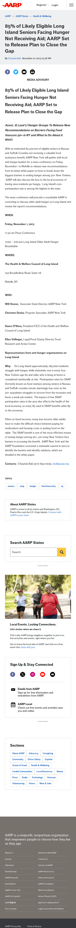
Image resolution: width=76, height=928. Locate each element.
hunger (33, 486)
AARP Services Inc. (46, 871)
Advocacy (33, 753)
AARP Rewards (11, 877)
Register (42, 4)
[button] (71, 5)
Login (55, 4)
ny (62, 486)
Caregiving (48, 753)
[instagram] (32, 674)
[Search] (62, 552)
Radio (24, 777)
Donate (8, 859)
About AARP (18, 753)
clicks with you (27, 647)
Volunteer (9, 865)
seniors (11, 486)
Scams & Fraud (19, 765)
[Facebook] (7, 71)
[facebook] (12, 674)
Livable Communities (22, 771)
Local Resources (44, 771)
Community (17, 759)
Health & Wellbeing (42, 16)
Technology (37, 777)
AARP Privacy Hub (13, 926)
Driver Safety (34, 759)
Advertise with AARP (47, 852)
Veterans (51, 777)
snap (22, 486)
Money (60, 771)
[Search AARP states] (34, 552)
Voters (32, 783)
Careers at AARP (45, 865)
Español (48, 759)
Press (15, 777)
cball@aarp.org (60, 463)
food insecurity (49, 486)
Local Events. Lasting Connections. (33, 624)
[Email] (24, 71)
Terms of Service (34, 926)
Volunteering (18, 783)
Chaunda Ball (14, 58)
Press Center (11, 908)
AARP (8, 16)
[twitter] (22, 674)
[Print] (32, 71)
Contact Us (43, 859)
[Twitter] (15, 71)
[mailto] (52, 674)
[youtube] (42, 674)
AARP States (22, 16)
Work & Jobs (45, 783)
